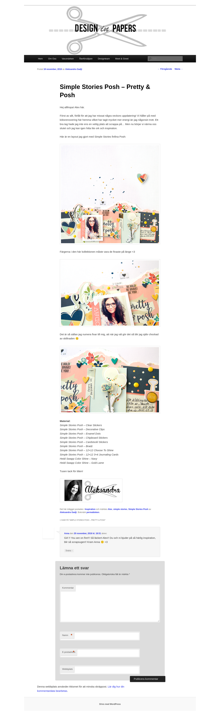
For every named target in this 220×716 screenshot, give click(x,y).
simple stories (120, 509)
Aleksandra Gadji (73, 69)
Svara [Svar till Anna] (69, 550)
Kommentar (68, 588)
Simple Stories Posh (138, 509)
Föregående (165, 69)
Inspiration (90, 509)
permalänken (92, 512)
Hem (40, 58)
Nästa (179, 69)
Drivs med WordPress (110, 704)
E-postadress (68, 652)
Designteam (104, 58)
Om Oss (52, 58)
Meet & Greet (121, 58)
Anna (66, 533)
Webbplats (67, 669)
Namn (67, 635)
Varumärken (68, 58)
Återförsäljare (85, 58)
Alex (110, 509)
